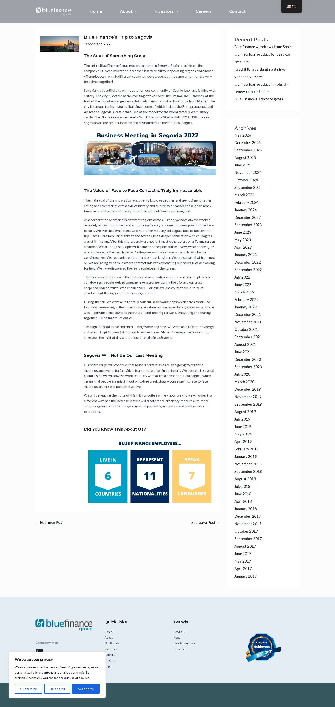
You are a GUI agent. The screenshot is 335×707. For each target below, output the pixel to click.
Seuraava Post (205, 522)
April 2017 (243, 568)
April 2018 (243, 501)
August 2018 (245, 479)
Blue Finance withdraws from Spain (263, 46)
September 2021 (248, 337)
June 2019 (242, 426)
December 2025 (247, 142)
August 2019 (245, 411)
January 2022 (245, 307)
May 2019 (242, 434)
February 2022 (246, 299)
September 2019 (248, 404)
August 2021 (245, 344)
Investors (164, 11)
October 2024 (246, 180)
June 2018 (242, 494)
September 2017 (248, 538)
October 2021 (246, 329)
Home (96, 11)
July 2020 (242, 374)
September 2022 (248, 269)
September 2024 (248, 187)
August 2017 (245, 546)
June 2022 (242, 284)
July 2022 (242, 277)
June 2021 (242, 352)
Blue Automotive (185, 643)
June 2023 (242, 232)
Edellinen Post (50, 522)
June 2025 (242, 165)
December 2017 (247, 516)
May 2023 (242, 239)
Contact (237, 11)
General (105, 44)
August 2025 (245, 157)
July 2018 (242, 486)
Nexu (177, 637)
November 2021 (247, 322)
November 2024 (247, 172)
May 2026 (242, 135)
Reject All (57, 689)
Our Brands (112, 643)
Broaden (179, 649)
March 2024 (244, 195)
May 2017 (242, 561)
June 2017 (242, 553)
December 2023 (247, 217)
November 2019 (247, 396)
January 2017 (245, 576)
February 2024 (246, 202)
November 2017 (247, 523)
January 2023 (245, 254)
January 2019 (245, 456)
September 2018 (248, 471)
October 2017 (246, 531)
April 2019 (243, 441)
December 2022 (247, 262)
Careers (204, 11)
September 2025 (248, 150)
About (126, 11)
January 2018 (245, 509)
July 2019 (242, 419)
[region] (57, 675)
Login (108, 666)
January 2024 (245, 210)
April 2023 (243, 247)
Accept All (86, 689)
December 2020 (247, 359)
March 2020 (244, 381)
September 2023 (248, 224)
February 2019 (246, 449)
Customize (28, 689)
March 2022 (244, 292)
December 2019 (247, 389)
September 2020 (248, 366)
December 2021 (247, 314)
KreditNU (180, 632)
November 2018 (247, 464)
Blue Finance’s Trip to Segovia (258, 99)
